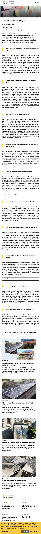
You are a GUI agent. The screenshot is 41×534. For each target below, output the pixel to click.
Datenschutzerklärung (28, 506)
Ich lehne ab (25, 531)
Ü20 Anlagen (6, 508)
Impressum (25, 505)
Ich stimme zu (34, 531)
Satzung (24, 508)
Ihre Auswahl (5, 531)
